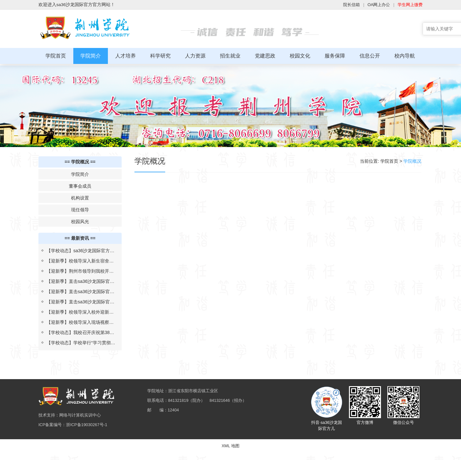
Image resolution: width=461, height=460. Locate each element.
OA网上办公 (376, 4)
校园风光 (80, 219)
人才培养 (125, 55)
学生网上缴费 (409, 4)
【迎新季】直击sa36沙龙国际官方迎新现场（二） (80, 291)
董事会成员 (80, 184)
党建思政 (265, 55)
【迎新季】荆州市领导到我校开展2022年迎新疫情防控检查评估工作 (80, 271)
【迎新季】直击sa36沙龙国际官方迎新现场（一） (80, 301)
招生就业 (230, 55)
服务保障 (335, 55)
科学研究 (160, 55)
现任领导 (80, 208)
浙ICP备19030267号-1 (90, 429)
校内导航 (404, 55)
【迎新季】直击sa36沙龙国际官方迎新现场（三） (80, 281)
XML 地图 (230, 453)
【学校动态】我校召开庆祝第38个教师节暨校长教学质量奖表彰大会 (80, 332)
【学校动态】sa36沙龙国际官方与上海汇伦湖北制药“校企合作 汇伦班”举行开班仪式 (80, 250)
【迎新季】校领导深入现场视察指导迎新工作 (80, 322)
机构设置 (80, 196)
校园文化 (300, 55)
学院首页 (55, 55)
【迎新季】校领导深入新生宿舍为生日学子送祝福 (80, 260)
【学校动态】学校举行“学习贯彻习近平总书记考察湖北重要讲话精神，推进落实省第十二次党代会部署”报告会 (80, 342)
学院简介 (90, 55)
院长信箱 (347, 4)
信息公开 (370, 55)
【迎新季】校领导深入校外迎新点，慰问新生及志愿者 (77, 312)
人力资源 (195, 55)
